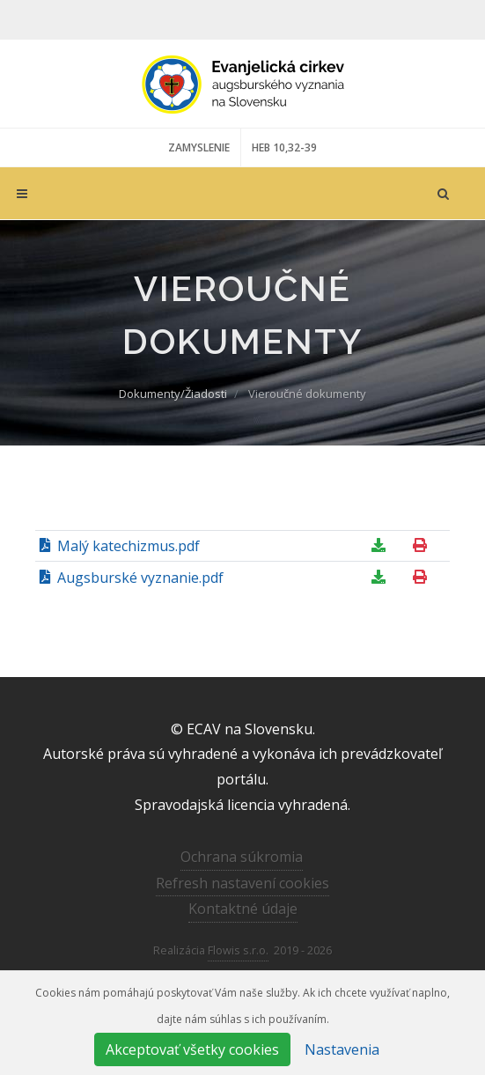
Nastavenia (342, 1049)
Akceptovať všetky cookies (192, 1049)
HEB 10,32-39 (284, 147)
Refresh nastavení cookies (242, 883)
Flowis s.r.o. (238, 950)
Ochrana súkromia (241, 856)
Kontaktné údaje (243, 908)
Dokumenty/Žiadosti (173, 393)
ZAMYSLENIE (199, 147)
